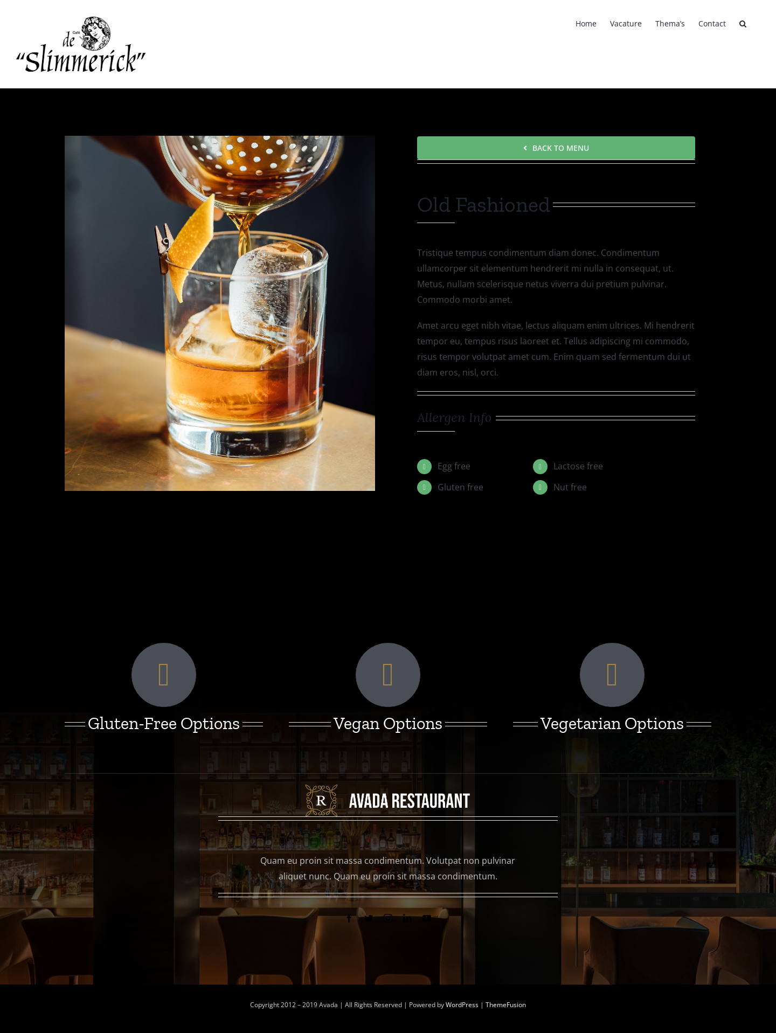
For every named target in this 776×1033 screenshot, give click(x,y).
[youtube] (426, 918)
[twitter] (368, 918)
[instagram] (388, 918)
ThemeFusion (506, 1004)
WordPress (463, 1004)
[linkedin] (407, 918)
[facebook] (349, 918)
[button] (742, 22)
